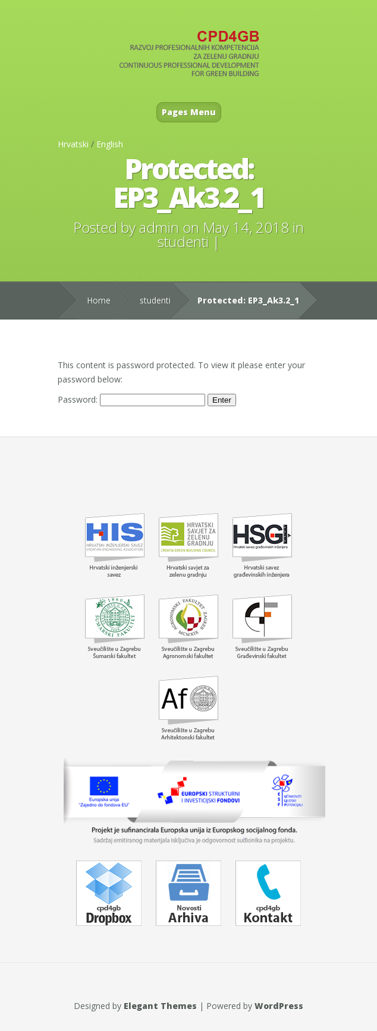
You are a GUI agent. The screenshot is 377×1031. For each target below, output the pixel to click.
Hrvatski (73, 144)
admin (159, 227)
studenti (183, 241)
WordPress (279, 1005)
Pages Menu (189, 112)
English (109, 144)
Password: (131, 399)
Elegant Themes (160, 1005)
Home (99, 300)
